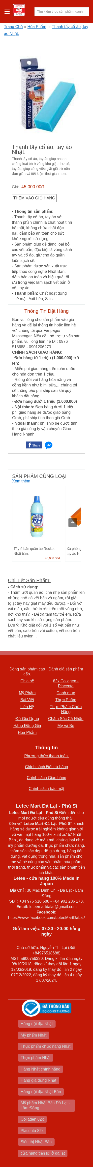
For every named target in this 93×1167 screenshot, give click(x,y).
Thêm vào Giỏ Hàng (34, 198)
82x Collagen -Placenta (66, 683)
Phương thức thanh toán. (46, 756)
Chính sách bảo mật (46, 789)
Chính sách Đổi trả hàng (46, 767)
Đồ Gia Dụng (27, 719)
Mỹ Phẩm (27, 693)
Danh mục (66, 693)
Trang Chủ (13, 27)
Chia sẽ (27, 681)
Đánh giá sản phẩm (66, 669)
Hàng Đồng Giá (27, 726)
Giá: (15, 187)
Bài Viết (27, 700)
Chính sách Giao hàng (46, 778)
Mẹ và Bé (65, 726)
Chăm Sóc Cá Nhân (65, 719)
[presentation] (72, 522)
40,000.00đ (52, 558)
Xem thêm (21, 481)
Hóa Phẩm (37, 27)
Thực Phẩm (65, 700)
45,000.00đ (32, 186)
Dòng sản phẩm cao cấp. (27, 671)
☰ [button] (7, 11)
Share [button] (36, 445)
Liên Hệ (27, 707)
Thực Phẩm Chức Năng (66, 709)
